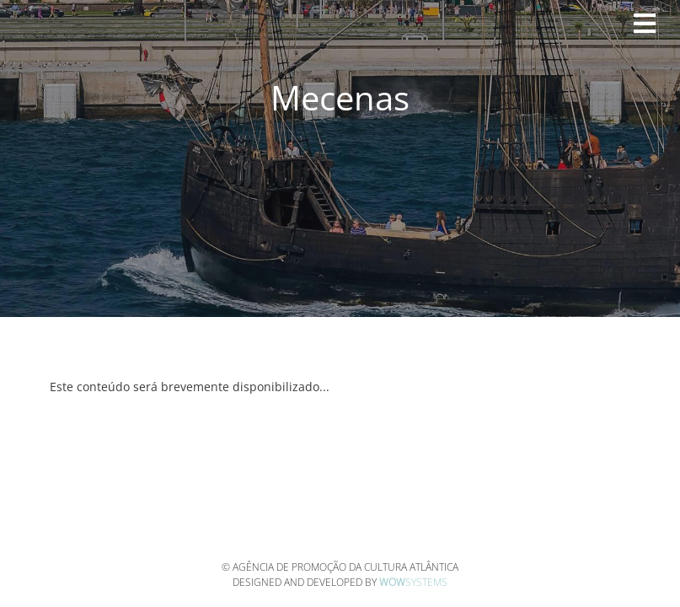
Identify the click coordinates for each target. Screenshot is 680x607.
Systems (413, 582)
